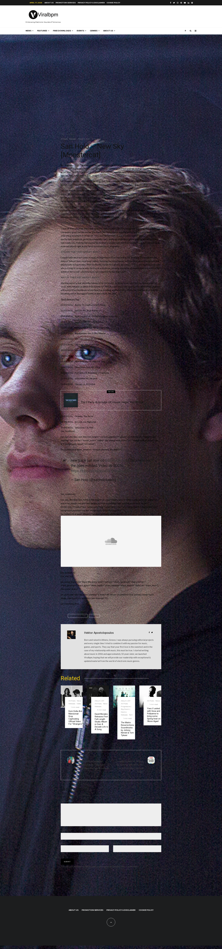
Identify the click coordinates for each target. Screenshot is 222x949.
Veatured (128, 398)
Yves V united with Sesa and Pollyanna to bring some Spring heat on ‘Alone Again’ (154, 715)
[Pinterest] (181, 2)
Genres (93, 31)
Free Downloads (62, 31)
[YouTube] (185, 2)
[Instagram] (177, 2)
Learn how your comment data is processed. (117, 870)
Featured (42, 31)
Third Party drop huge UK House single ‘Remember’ (112, 402)
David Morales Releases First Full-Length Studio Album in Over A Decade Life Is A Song (101, 722)
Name (63, 834)
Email (63, 846)
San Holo (94, 616)
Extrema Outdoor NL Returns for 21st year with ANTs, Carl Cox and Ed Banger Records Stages (128, 765)
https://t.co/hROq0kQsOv (90, 471)
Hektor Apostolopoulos (99, 632)
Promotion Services (66, 3)
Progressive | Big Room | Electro (102, 398)
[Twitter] (174, 2)
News (28, 31)
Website (116, 846)
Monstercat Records (78, 616)
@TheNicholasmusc (126, 471)
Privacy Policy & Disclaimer (91, 3)
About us (49, 3)
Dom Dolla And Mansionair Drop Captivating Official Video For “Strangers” (76, 717)
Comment (65, 801)
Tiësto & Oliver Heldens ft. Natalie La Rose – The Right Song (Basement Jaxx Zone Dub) (94, 763)
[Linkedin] (188, 2)
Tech (131, 715)
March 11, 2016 (129, 480)
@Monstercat (115, 460)
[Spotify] (192, 2)
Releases (72, 139)
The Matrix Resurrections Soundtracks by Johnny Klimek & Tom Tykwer (127, 729)
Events (80, 31)
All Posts (64, 139)
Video (135, 398)
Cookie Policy (113, 3)
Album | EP (99, 701)
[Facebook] (170, 2)
